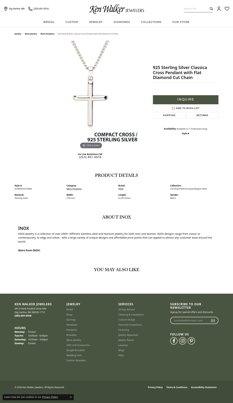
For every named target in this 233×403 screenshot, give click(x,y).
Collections (151, 22)
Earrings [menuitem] (71, 319)
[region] (91, 95)
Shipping (169, 115)
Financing (123, 329)
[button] (219, 8)
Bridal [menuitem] (69, 309)
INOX (120, 188)
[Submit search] (210, 8)
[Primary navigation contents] (116, 22)
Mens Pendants (47, 34)
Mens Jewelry (31, 34)
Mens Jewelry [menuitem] (73, 340)
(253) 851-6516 (90, 157)
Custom (72, 22)
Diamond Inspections (130, 324)
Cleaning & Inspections (131, 314)
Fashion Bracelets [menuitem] (76, 360)
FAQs (121, 355)
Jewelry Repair (126, 340)
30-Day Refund (126, 309)
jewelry (18, 34)
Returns (202, 115)
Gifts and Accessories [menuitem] (78, 345)
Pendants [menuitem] (71, 329)
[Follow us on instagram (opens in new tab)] (182, 340)
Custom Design (126, 319)
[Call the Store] (23, 315)
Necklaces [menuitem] (72, 324)
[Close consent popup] (71, 397)
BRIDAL (49, 22)
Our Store (180, 22)
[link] (14, 8)
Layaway (123, 345)
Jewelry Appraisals (128, 334)
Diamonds (122, 22)
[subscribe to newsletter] (213, 320)
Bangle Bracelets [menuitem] (75, 350)
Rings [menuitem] (69, 314)
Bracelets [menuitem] (71, 334)
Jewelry (96, 22)
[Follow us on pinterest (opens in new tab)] (191, 340)
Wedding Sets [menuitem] (74, 355)
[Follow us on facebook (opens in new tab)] (173, 340)
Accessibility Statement (204, 387)
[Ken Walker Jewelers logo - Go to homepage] (116, 8)
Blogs (121, 350)
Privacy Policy (155, 387)
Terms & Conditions (176, 387)
